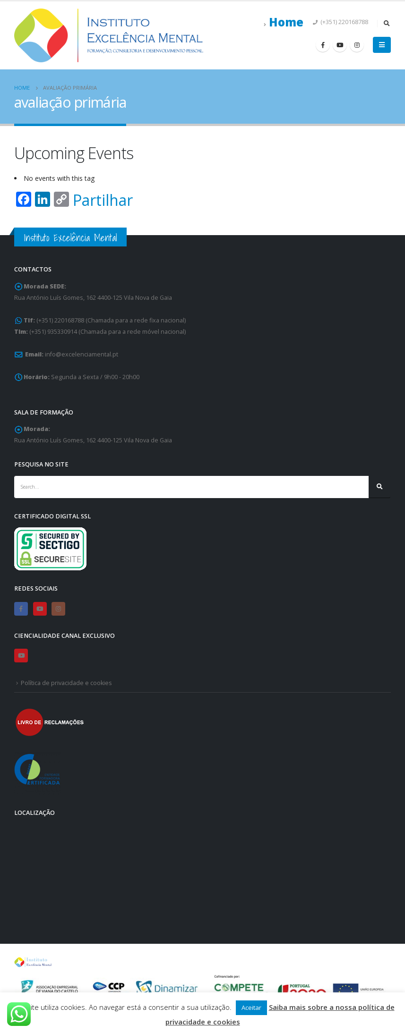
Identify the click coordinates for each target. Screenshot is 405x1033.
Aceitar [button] (251, 1007)
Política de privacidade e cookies (66, 683)
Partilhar (103, 200)
